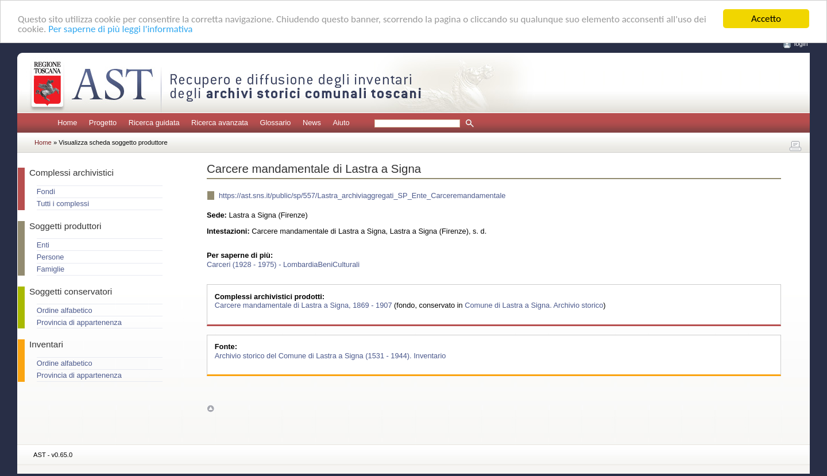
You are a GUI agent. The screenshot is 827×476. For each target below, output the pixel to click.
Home (67, 122)
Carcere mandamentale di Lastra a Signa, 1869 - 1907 (304, 305)
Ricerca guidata (154, 122)
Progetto (103, 122)
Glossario (275, 122)
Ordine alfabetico (64, 310)
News (312, 122)
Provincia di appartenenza (79, 322)
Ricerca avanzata (219, 122)
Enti (43, 245)
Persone (50, 257)
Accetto (766, 19)
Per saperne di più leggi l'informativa (120, 28)
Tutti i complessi (63, 203)
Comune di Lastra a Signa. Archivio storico (534, 305)
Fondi (46, 191)
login (801, 43)
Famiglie (50, 269)
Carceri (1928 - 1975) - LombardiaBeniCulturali (283, 264)
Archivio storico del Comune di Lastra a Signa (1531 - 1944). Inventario (330, 355)
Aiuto (341, 122)
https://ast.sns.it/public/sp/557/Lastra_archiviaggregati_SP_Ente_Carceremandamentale (362, 195)
